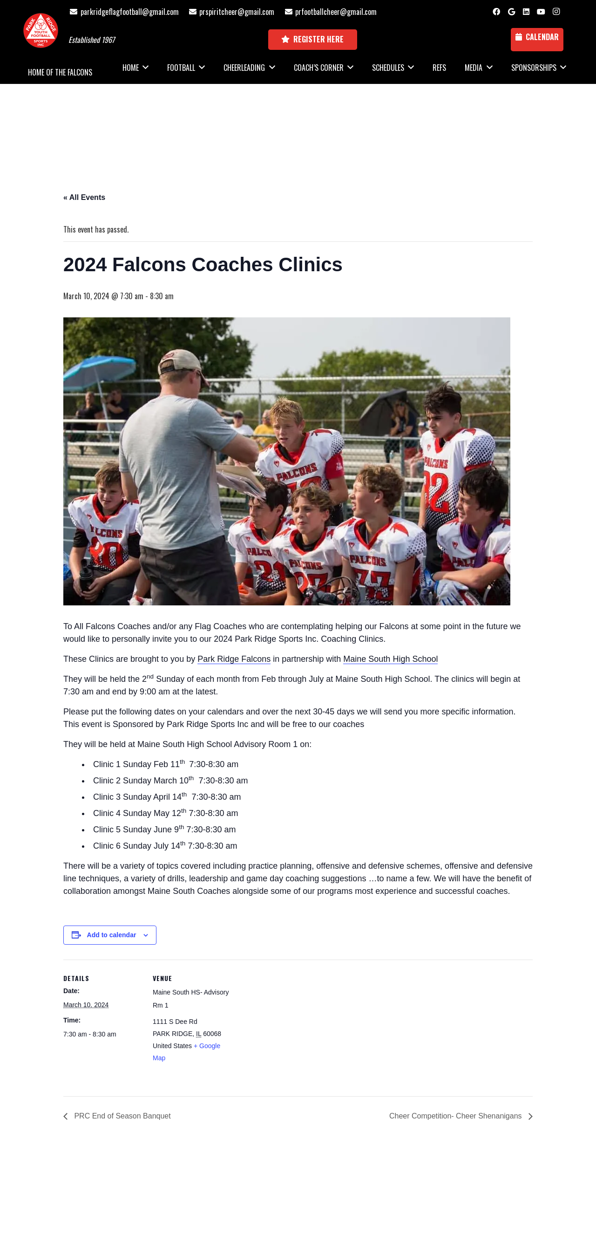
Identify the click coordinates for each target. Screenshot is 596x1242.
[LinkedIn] (526, 11)
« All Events (84, 197)
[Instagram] (556, 11)
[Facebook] (496, 11)
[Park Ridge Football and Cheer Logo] (40, 30)
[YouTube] (541, 11)
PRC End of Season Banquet (121, 1116)
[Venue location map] (291, 1024)
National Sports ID (315, 1190)
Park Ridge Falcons (234, 659)
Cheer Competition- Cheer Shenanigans (456, 1116)
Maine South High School (390, 659)
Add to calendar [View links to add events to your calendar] (111, 935)
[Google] (511, 11)
